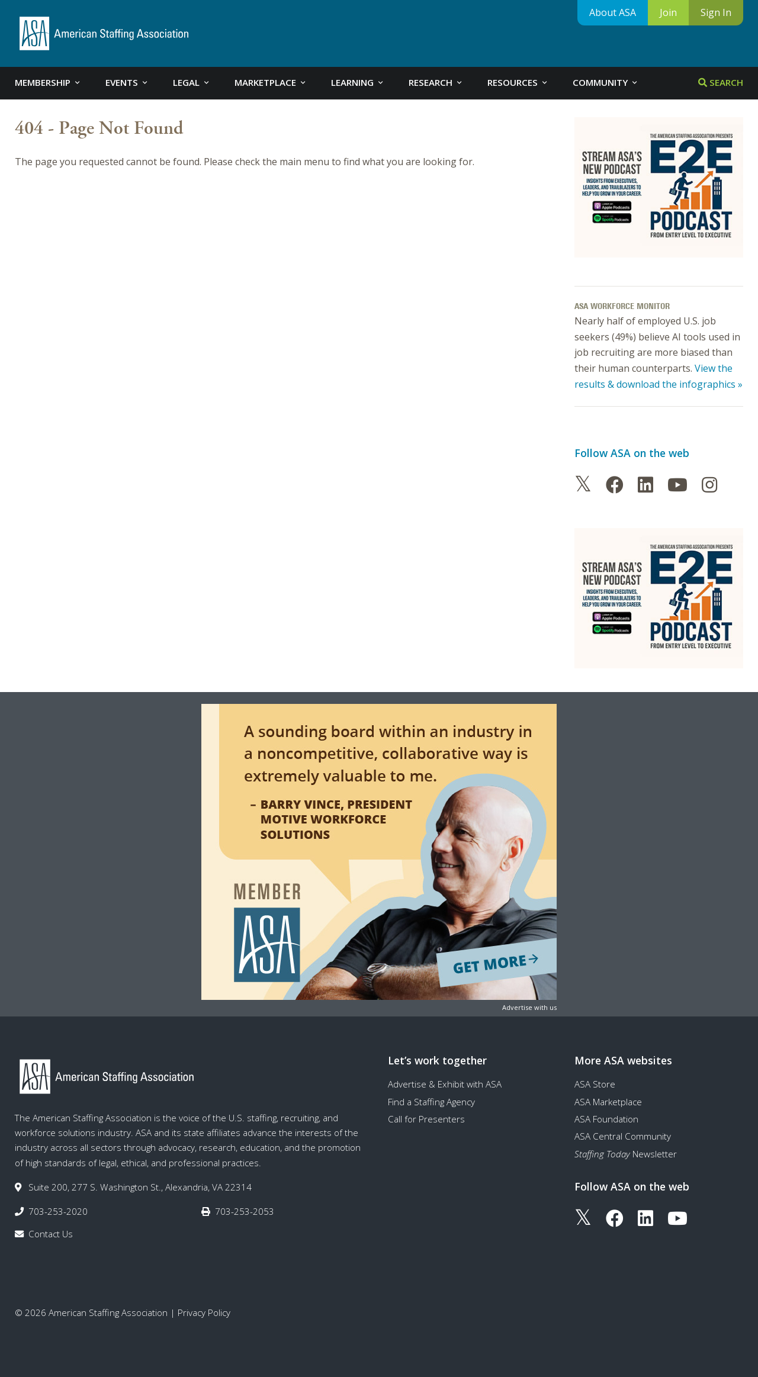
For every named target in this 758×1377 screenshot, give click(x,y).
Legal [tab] (192, 82)
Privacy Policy (204, 1312)
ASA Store (594, 1084)
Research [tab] (436, 82)
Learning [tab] (358, 82)
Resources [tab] (518, 82)
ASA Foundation (606, 1119)
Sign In (716, 12)
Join (668, 12)
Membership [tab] (48, 82)
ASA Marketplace (608, 1102)
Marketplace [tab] (271, 82)
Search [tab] (720, 82)
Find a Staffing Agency (431, 1102)
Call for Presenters (426, 1119)
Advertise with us (529, 1007)
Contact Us (50, 1234)
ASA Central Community (622, 1136)
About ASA (612, 12)
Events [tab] (127, 82)
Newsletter (625, 1154)
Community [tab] (606, 82)
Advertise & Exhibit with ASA (445, 1084)
